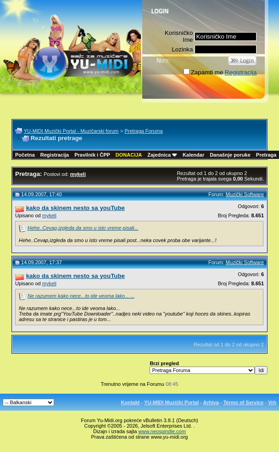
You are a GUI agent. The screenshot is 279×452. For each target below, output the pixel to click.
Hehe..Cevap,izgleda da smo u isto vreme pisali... (83, 228)
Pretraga (266, 155)
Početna (25, 155)
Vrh (272, 402)
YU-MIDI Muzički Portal (171, 402)
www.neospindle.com (162, 431)
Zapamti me (203, 72)
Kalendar (193, 155)
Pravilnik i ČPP (92, 155)
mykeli (49, 215)
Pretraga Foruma (143, 131)
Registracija (241, 72)
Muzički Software (245, 194)
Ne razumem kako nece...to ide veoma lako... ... (81, 296)
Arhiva (211, 402)
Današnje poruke (230, 155)
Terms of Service (243, 402)
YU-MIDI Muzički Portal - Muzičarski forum (71, 131)
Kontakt (130, 402)
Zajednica (162, 155)
